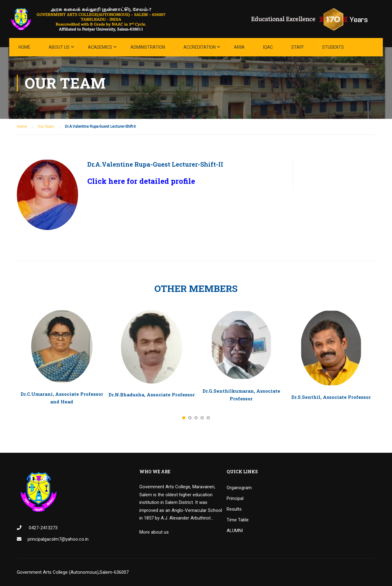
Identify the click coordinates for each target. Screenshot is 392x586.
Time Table (238, 520)
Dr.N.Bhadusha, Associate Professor (151, 394)
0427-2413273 (43, 528)
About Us (59, 47)
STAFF (297, 47)
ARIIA (239, 47)
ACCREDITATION (199, 47)
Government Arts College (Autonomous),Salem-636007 (73, 572)
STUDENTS (333, 47)
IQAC (268, 47)
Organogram (239, 487)
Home (24, 47)
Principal (235, 498)
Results (234, 509)
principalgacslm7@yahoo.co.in (58, 539)
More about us (154, 532)
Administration (147, 47)
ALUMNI (235, 530)
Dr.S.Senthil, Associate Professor (331, 397)
